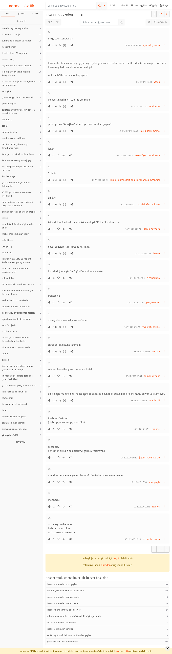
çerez (118, 651)
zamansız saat (152, 376)
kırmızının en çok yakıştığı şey (16, 160)
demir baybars (151, 228)
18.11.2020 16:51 (141, 429)
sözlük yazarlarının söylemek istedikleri (16, 194)
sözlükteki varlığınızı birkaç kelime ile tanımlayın (19, 83)
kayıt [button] (116, 558)
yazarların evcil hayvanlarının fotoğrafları (16, 184)
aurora (156, 351)
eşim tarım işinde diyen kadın (16, 318)
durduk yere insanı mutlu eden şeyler (65, 590)
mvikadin (154, 106)
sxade (5, 353)
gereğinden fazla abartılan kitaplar (19, 211)
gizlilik (126, 651)
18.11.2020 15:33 (142, 351)
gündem (21, 13)
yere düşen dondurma (147, 155)
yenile (21, 20)
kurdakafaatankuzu (149, 204)
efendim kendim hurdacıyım (16, 306)
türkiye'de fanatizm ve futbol (16, 40)
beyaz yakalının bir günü (14, 416)
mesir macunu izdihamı (13, 138)
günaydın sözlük (10, 435)
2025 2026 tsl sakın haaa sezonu (18, 284)
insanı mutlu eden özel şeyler (61, 622)
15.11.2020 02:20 (136, 277)
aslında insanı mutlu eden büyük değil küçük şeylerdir (74, 616)
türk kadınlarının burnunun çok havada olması (17, 292)
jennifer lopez (9, 103)
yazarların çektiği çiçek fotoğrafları (19, 385)
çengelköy (7, 246)
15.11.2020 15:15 (132, 327)
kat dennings (8, 176)
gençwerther (152, 302)
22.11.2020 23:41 (142, 506)
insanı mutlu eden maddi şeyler (63, 603)
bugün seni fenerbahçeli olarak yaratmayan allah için (17, 367)
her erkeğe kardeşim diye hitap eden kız (17, 168)
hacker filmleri (9, 46)
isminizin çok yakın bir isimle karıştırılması (16, 73)
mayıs (5, 217)
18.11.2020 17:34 (139, 482)
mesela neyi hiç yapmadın (15, 28)
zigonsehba (153, 277)
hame (156, 253)
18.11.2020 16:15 (139, 400)
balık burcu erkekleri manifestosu (18, 312)
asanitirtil (154, 400)
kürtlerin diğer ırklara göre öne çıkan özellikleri (17, 377)
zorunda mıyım (151, 539)
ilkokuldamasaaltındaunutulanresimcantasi (135, 179)
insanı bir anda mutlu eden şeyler (63, 609)
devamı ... (20, 441)
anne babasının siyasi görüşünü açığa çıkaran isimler (17, 203)
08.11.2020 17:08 (144, 81)
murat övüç (8, 59)
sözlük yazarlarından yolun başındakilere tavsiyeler (15, 339)
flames (156, 506)
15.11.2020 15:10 (135, 302)
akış (7, 13)
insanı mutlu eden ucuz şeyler (62, 584)
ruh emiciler (8, 278)
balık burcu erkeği (11, 34)
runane (156, 429)
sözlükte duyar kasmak (13, 422)
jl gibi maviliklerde (149, 457)
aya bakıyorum (151, 45)
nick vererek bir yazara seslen (16, 347)
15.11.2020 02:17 (127, 204)
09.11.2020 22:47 (100, 179)
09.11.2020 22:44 (125, 155)
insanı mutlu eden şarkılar (60, 628)
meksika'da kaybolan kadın (15, 233)
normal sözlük (21, 6)
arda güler (7, 91)
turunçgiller (139, 5)
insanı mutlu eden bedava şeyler (63, 596)
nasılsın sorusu (9, 331)
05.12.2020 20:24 (133, 539)
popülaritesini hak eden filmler (62, 641)
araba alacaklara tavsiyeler (15, 300)
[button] (119, 6)
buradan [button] (106, 565)
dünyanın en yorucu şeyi (14, 428)
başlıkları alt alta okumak (14, 404)
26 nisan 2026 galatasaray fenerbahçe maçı (15, 146)
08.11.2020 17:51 (139, 106)
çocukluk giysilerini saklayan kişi (18, 97)
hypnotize (7, 252)
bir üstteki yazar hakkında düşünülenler (15, 270)
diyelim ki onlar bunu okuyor (16, 65)
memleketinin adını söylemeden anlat (18, 226)
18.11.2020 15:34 (134, 376)
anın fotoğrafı (8, 325)
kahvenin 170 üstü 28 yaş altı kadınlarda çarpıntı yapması (16, 260)
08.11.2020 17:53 (130, 130)
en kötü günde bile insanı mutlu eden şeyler (69, 635)
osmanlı (6, 359)
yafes (157, 81)
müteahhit (7, 397)
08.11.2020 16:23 (133, 45)
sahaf (4, 125)
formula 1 (7, 119)
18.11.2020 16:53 (129, 457)
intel (4, 410)
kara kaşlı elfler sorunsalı (14, 391)
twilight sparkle (151, 327)
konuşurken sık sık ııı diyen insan (18, 154)
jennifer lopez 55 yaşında (14, 53)
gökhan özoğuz (9, 131)
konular (35, 13)
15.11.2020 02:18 (133, 228)
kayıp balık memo (150, 130)
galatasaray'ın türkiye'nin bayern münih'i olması (18, 111)
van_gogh (154, 482)
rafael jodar (7, 240)
